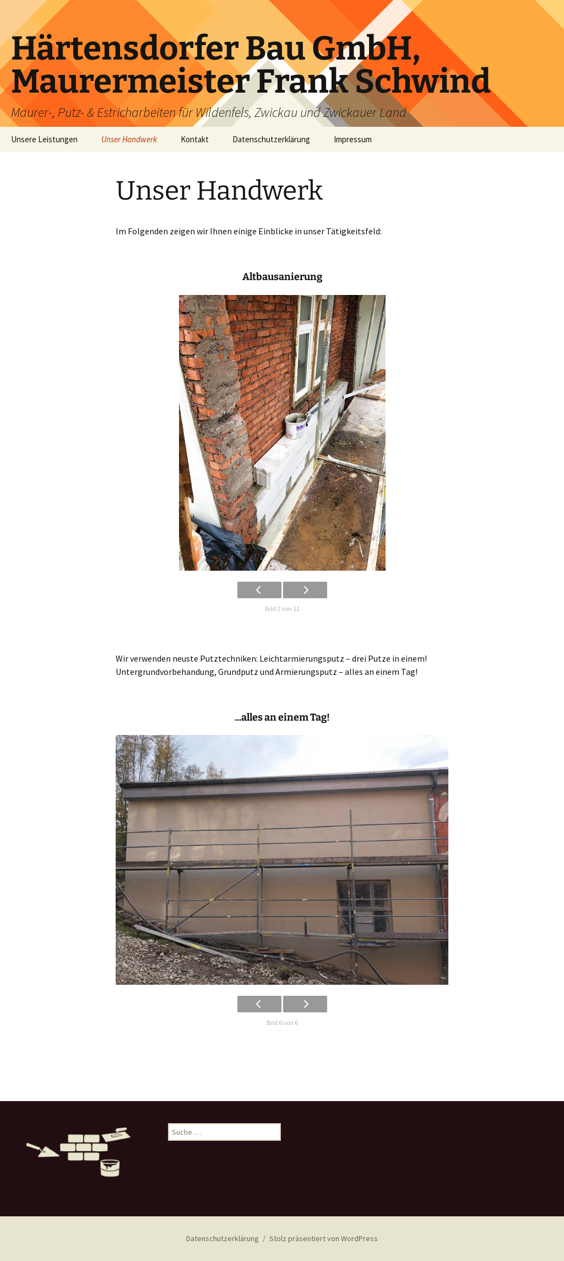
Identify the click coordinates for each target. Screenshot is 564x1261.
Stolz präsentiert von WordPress (323, 1238)
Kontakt (195, 139)
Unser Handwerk (129, 139)
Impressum (353, 139)
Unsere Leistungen (44, 139)
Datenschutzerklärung (271, 139)
